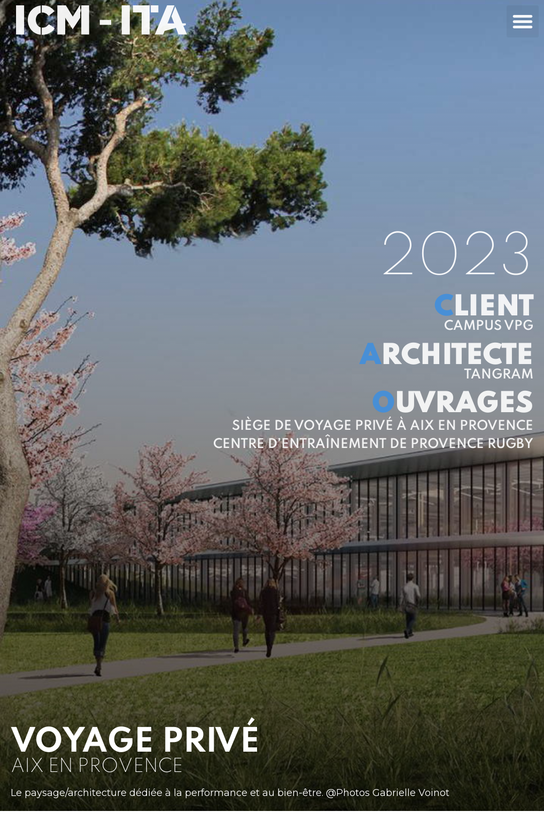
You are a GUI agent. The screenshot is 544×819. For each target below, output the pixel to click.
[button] (523, 21)
